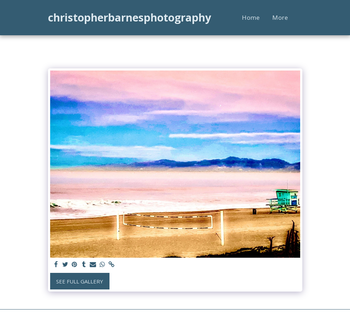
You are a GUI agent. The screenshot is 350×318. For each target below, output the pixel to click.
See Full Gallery (79, 281)
